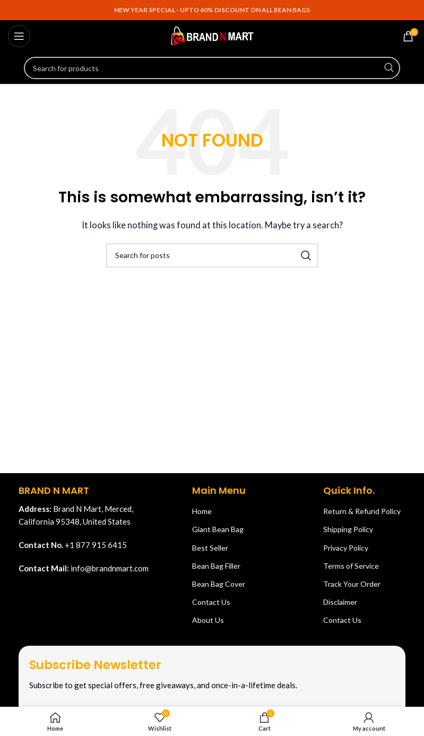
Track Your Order (351, 583)
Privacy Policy (345, 547)
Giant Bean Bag (218, 529)
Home (202, 511)
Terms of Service (351, 565)
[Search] (212, 68)
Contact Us (211, 601)
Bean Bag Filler (216, 565)
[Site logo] (212, 35)
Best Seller (210, 547)
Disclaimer (340, 601)
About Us (208, 619)
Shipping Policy (348, 529)
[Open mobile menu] (19, 36)
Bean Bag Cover (218, 583)
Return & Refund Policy (362, 511)
